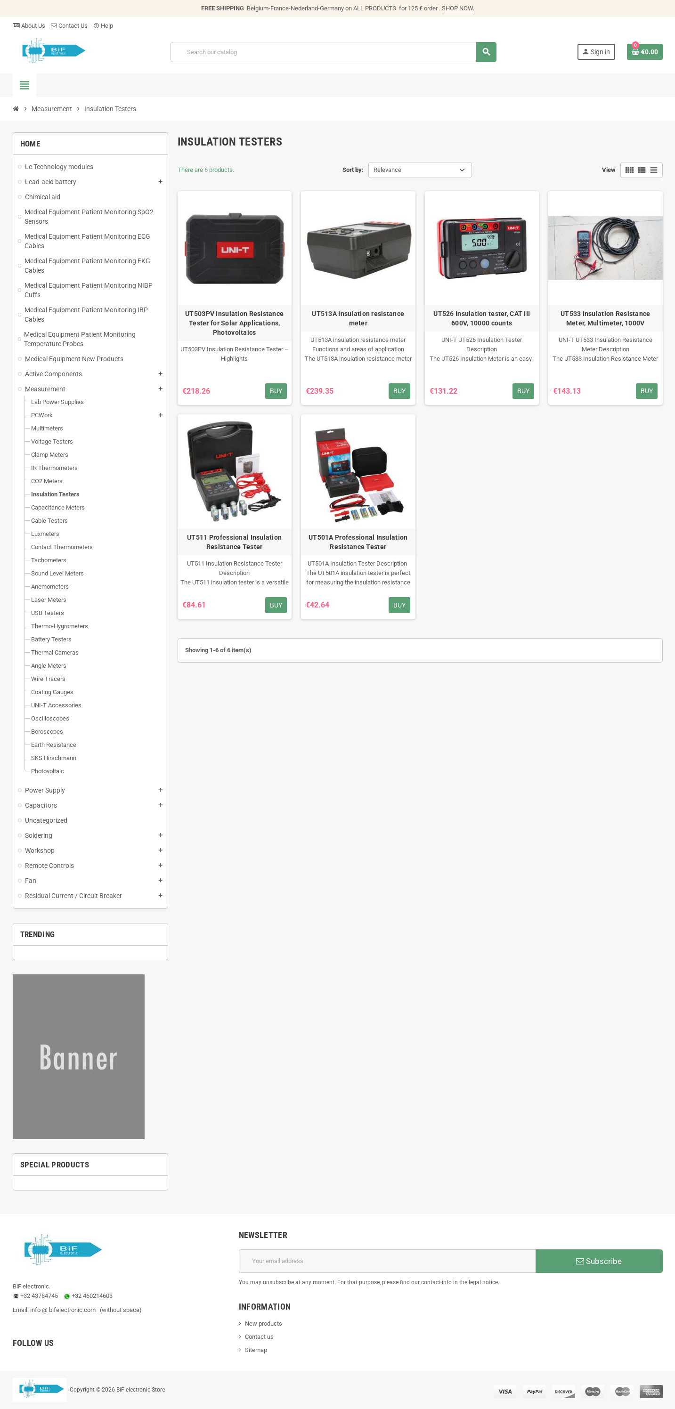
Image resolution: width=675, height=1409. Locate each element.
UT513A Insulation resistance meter (358, 318)
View (609, 169)
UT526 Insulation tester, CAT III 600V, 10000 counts (481, 318)
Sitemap (256, 1349)
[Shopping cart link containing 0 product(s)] (645, 52)
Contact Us (69, 25)
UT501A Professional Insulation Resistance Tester (358, 542)
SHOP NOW (457, 8)
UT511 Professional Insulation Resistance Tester (234, 542)
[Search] (333, 52)
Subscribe (599, 1261)
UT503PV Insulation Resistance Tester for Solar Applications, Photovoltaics (234, 323)
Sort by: (353, 169)
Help (103, 25)
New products (263, 1323)
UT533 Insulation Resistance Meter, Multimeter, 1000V (606, 318)
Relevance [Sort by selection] (387, 169)
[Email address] (387, 1261)
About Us (29, 25)
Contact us (259, 1336)
